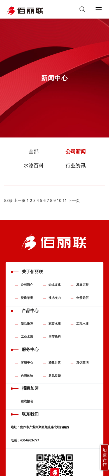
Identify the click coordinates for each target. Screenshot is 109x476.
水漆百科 (34, 165)
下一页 (74, 200)
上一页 (19, 200)
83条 (8, 200)
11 (64, 200)
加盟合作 (105, 457)
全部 (34, 151)
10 (59, 200)
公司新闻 (76, 151)
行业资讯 (76, 165)
